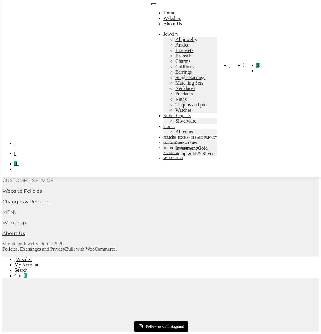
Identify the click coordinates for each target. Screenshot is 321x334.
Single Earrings (190, 77)
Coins (169, 126)
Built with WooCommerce (90, 249)
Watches (183, 110)
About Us (172, 23)
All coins (184, 131)
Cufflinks (184, 66)
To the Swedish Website (182, 147)
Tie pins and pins (191, 104)
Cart (20, 275)
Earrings (183, 72)
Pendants (184, 93)
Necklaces (185, 88)
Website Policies (22, 191)
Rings (181, 99)
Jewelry (170, 34)
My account (173, 158)
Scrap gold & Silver (194, 153)
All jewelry (186, 39)
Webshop (172, 18)
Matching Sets (189, 82)
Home (169, 12)
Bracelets (184, 50)
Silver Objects (177, 115)
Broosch (183, 55)
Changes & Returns (25, 201)
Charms (182, 61)
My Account (26, 264)
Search (21, 270)
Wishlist (24, 259)
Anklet (182, 44)
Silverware (185, 121)
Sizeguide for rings (179, 142)
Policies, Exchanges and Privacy (190, 137)
